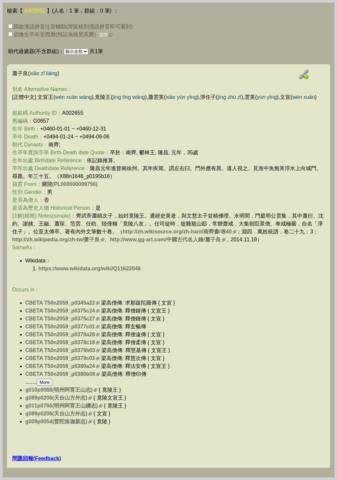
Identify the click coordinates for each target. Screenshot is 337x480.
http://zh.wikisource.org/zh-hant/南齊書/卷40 (177, 231)
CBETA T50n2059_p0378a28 (60, 334)
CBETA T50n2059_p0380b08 (60, 374)
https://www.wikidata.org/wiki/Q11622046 (90, 268)
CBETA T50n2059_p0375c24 (60, 311)
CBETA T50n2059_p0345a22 (60, 303)
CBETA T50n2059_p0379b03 (60, 350)
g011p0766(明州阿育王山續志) (61, 405)
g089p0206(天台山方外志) (56, 398)
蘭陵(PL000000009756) (70, 184)
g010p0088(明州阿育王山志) (59, 390)
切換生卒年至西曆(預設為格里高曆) (52, 34)
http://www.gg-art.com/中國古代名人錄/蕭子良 (165, 239)
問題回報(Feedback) (36, 458)
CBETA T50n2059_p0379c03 (60, 358)
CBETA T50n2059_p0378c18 (60, 342)
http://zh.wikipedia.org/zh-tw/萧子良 (56, 239)
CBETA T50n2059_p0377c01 (60, 326)
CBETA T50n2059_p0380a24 (60, 366)
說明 (103, 34)
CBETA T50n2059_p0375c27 (60, 318)
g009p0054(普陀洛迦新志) (56, 421)
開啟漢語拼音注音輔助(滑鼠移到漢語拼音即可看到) (70, 26)
